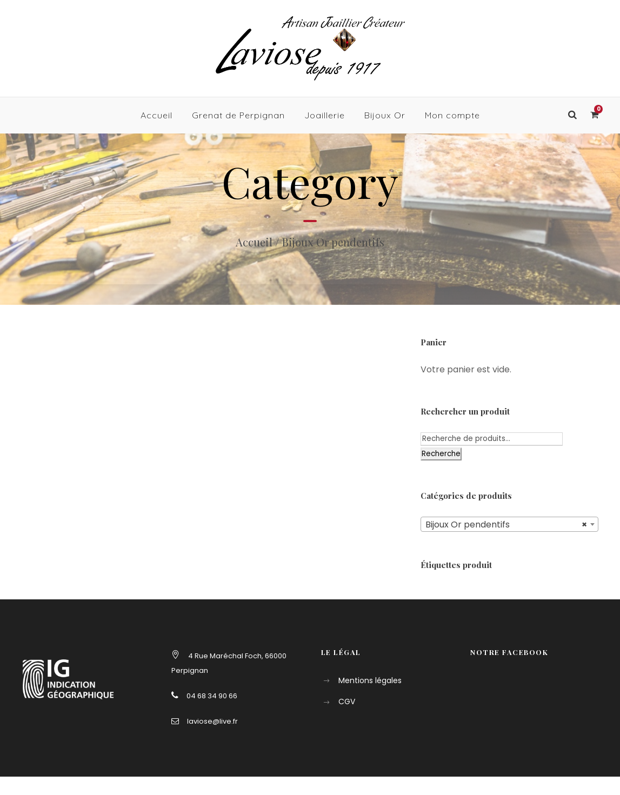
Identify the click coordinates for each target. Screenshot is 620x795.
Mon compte (452, 115)
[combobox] (509, 524)
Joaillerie (324, 115)
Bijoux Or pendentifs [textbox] (506, 524)
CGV (346, 701)
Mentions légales (370, 680)
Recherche (441, 454)
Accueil (156, 115)
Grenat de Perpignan (238, 115)
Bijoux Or (384, 115)
